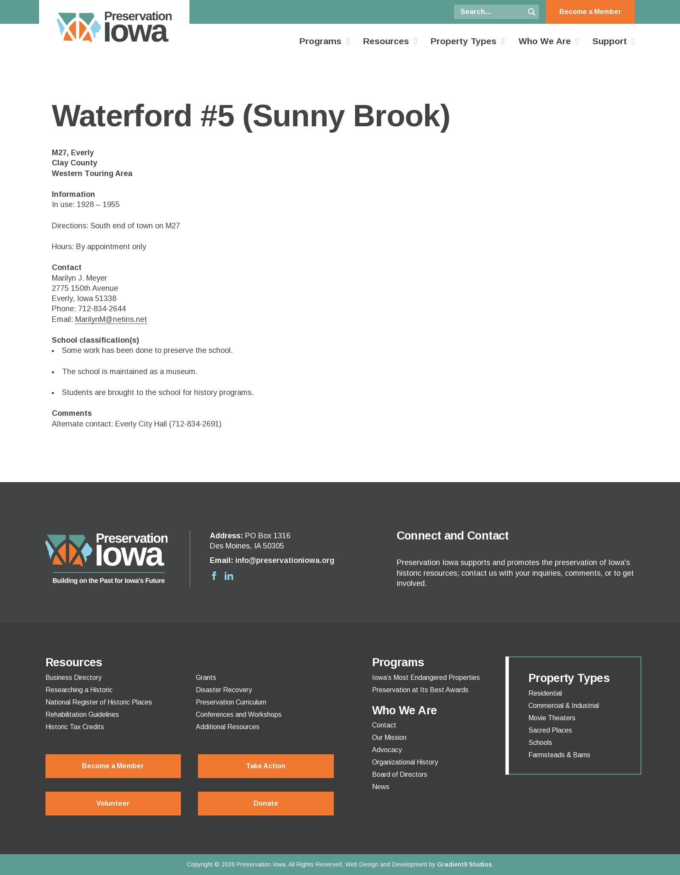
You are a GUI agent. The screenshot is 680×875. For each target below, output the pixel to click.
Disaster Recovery (224, 690)
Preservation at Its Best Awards (420, 690)
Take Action (265, 766)
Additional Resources (228, 727)
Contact (384, 725)
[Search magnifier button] (532, 12)
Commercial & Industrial (563, 705)
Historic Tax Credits (74, 727)
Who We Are (545, 41)
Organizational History (405, 762)
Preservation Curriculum (231, 702)
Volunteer (113, 803)
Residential (545, 693)
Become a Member (590, 11)
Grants (206, 677)
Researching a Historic (79, 690)
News (380, 787)
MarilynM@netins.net (111, 319)
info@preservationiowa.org (284, 560)
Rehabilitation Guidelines (82, 714)
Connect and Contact (453, 535)
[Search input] (491, 12)
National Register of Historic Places (98, 702)
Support (610, 41)
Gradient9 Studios (464, 864)
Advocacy (387, 750)
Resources (386, 41)
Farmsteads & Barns (559, 755)
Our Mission (389, 737)
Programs (320, 41)
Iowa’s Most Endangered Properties (426, 677)
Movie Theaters (552, 718)
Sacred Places (550, 730)
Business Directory (73, 677)
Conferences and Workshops (239, 714)
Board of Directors (399, 774)
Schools (540, 742)
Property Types (464, 41)
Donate (266, 803)
